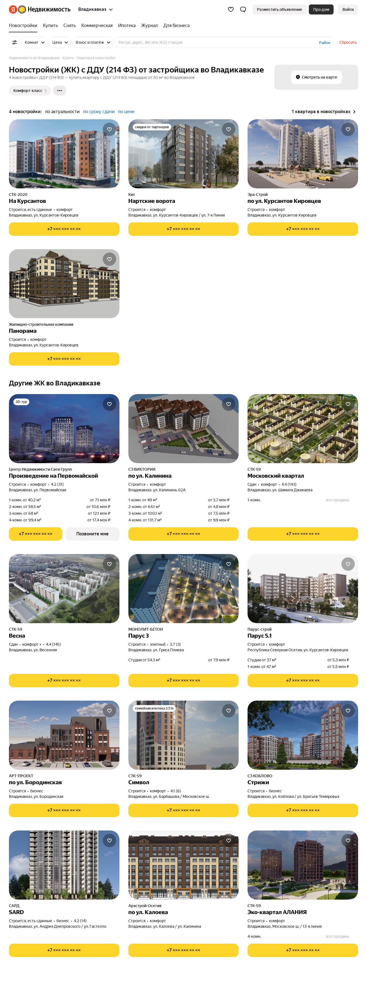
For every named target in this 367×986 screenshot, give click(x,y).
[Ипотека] (126, 25)
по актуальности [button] (62, 111)
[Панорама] (64, 283)
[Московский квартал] (303, 428)
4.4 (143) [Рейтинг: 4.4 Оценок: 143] (289, 484)
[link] (348, 9)
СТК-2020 (18, 194)
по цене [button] (126, 111)
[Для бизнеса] (175, 25)
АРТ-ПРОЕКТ (21, 776)
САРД (14, 906)
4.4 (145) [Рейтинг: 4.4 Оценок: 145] (53, 644)
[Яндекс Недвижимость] (44, 9)
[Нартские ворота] (183, 153)
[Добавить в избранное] (109, 129)
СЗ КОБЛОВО (260, 776)
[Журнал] (149, 25)
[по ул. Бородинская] (64, 735)
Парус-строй (259, 629)
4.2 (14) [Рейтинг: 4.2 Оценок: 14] (80, 921)
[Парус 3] (183, 588)
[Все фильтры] (14, 42)
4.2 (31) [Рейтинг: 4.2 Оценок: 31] (57, 484)
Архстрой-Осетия (145, 906)
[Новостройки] (24, 25)
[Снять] (70, 25)
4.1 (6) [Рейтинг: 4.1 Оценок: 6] (175, 791)
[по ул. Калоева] (183, 865)
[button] (243, 9)
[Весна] (64, 588)
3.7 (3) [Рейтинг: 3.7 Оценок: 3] (175, 644)
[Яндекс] (13, 9)
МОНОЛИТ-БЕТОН (145, 629)
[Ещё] (59, 91)
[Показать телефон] (64, 229)
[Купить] (50, 25)
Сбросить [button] (348, 42)
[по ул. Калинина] (183, 428)
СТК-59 (254, 469)
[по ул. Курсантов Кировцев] (303, 153)
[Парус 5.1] (303, 588)
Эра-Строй (258, 194)
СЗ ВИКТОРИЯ (141, 469)
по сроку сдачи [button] (99, 111)
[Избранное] (231, 9)
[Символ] (183, 735)
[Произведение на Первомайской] (64, 428)
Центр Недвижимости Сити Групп (40, 469)
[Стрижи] (303, 735)
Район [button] (324, 42)
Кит (131, 194)
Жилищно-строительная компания (41, 324)
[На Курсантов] (64, 153)
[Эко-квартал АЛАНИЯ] (303, 865)
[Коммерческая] (97, 25)
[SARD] (64, 865)
